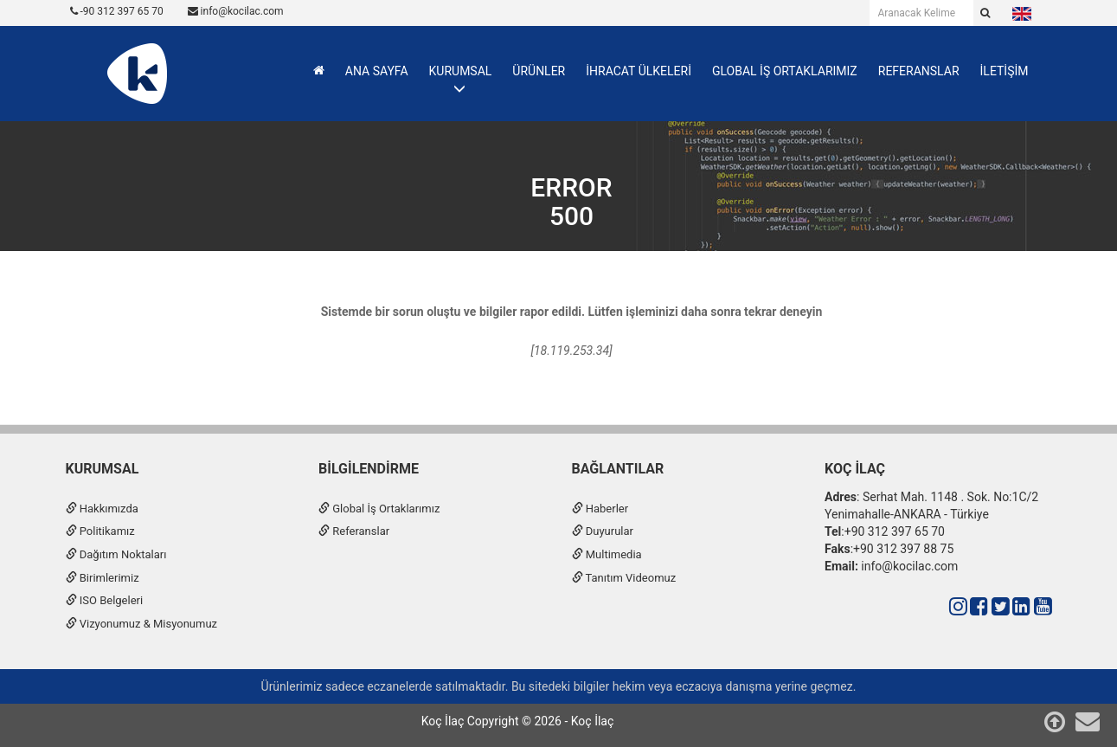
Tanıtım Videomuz (624, 577)
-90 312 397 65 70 (117, 11)
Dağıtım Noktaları (116, 554)
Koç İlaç (855, 468)
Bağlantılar (618, 468)
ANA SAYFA (376, 71)
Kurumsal (102, 468)
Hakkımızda (102, 508)
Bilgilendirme (368, 468)
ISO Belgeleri (105, 600)
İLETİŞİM (1004, 71)
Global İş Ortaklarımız (379, 508)
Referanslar (353, 531)
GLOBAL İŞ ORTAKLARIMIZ (784, 71)
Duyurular (602, 531)
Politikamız (100, 531)
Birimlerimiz (102, 577)
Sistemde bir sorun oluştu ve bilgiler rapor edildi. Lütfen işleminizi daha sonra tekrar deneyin (572, 312)
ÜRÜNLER (538, 71)
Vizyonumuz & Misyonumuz (142, 623)
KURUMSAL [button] (460, 71)
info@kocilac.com (236, 11)
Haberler (600, 508)
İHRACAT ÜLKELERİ (638, 71)
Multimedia (607, 554)
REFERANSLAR (919, 71)
